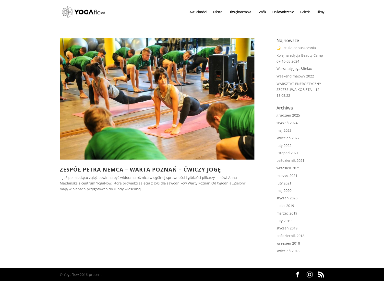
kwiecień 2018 (288, 251)
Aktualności (198, 12)
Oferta (217, 12)
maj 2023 (283, 130)
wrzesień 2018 (288, 243)
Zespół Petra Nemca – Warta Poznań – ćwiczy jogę (140, 169)
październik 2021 (290, 160)
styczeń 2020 (287, 198)
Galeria (305, 12)
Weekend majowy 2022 (295, 76)
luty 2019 (283, 220)
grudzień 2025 (288, 115)
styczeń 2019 (287, 228)
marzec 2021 (286, 175)
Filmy (320, 12)
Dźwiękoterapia (239, 12)
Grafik (261, 12)
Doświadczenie (283, 12)
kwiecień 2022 (288, 138)
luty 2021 (283, 183)
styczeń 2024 (287, 122)
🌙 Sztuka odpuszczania (296, 47)
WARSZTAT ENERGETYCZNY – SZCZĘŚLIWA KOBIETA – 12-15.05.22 (300, 89)
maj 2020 (283, 190)
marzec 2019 (286, 213)
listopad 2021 (287, 153)
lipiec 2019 (285, 205)
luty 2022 (283, 145)
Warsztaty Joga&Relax (294, 68)
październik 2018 (290, 235)
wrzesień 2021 (288, 168)
